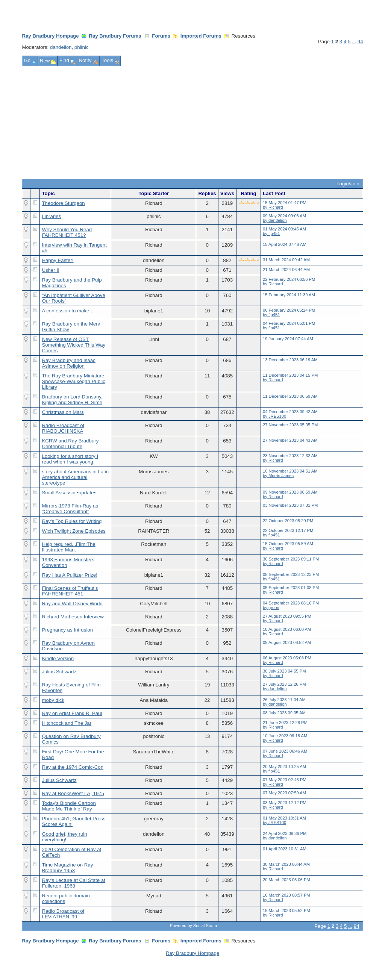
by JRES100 (274, 416)
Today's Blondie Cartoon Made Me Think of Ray (68, 806)
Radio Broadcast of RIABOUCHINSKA (63, 428)
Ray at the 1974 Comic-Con (72, 767)
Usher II (50, 270)
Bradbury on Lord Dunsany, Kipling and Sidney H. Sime (72, 399)
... (354, 41)
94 (360, 41)
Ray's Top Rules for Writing (72, 521)
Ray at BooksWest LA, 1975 (73, 793)
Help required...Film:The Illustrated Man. (68, 547)
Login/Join (347, 183)
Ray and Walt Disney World (72, 603)
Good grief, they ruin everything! (64, 836)
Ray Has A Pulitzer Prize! (69, 575)
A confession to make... (67, 311)
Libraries (51, 216)
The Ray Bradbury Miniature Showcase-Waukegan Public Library (73, 381)
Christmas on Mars (62, 412)
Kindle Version (58, 658)
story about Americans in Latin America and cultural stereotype (75, 477)
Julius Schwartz (59, 671)
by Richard (273, 207)
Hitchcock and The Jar (66, 723)
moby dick (53, 700)
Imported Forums (200, 36)
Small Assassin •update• (68, 492)
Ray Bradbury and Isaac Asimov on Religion (68, 363)
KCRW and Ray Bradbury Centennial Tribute (70, 443)
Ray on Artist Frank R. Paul (72, 713)
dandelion (61, 47)
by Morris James (278, 475)
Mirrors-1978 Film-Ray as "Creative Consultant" (70, 508)
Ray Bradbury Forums (115, 36)
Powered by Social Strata (193, 925)
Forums (161, 36)
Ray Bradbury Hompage (50, 36)
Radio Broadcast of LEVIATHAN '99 (63, 914)
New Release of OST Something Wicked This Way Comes (73, 344)
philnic (81, 47)
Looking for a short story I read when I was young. (70, 459)
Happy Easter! (57, 260)
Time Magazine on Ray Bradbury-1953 (67, 867)
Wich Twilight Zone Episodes (73, 531)
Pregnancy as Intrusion (67, 630)
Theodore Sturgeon (63, 203)
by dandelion (274, 220)
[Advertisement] (192, 122)
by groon (271, 607)
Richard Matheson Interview (72, 617)
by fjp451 (271, 233)
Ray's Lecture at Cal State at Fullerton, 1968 (73, 883)
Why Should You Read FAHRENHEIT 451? (67, 232)
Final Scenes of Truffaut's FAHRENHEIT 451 (70, 591)
